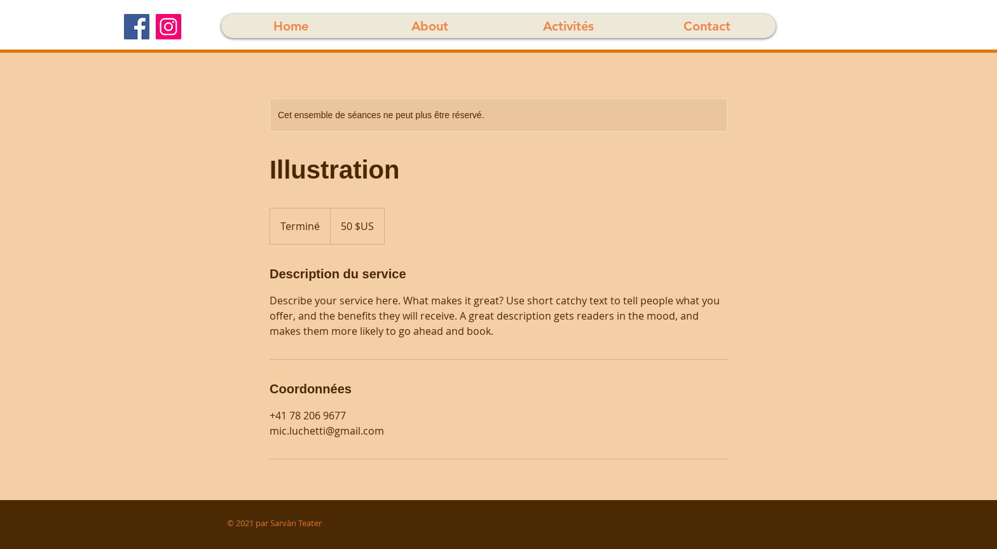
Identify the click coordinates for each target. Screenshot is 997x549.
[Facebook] (136, 26)
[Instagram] (168, 26)
